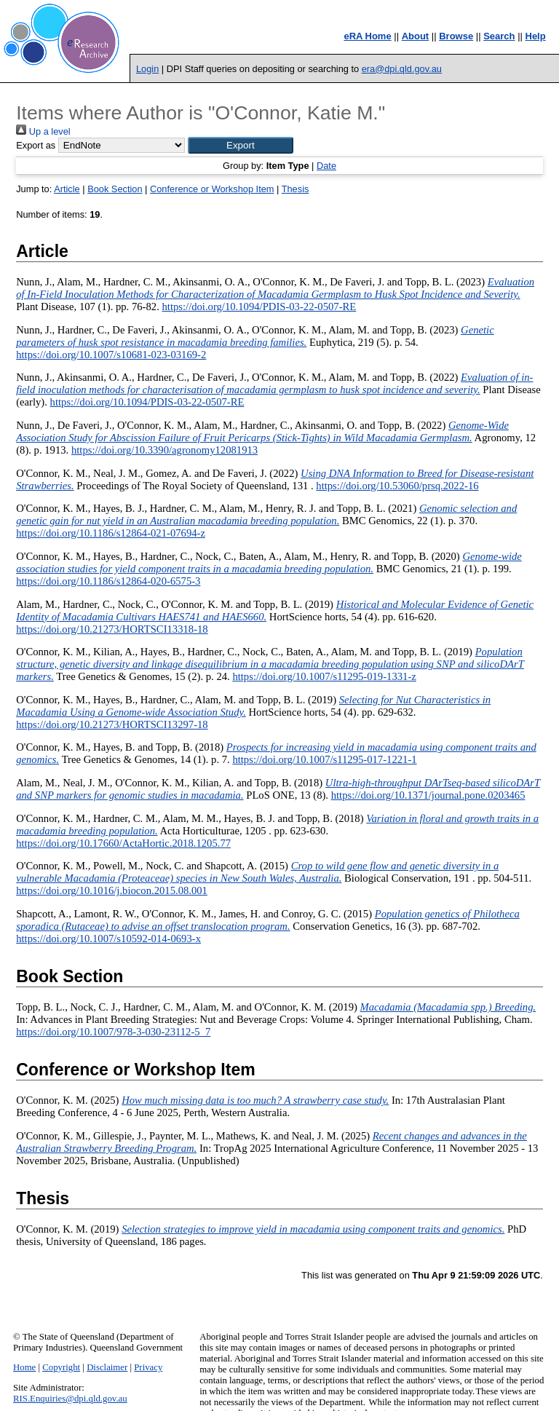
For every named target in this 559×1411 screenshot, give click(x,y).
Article (67, 188)
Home (24, 1367)
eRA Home (367, 36)
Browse (456, 36)
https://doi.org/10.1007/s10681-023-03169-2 (111, 354)
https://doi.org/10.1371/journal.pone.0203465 (428, 795)
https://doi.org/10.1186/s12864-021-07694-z (110, 533)
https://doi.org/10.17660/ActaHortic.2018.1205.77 (123, 843)
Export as (35, 145)
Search (499, 36)
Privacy (148, 1367)
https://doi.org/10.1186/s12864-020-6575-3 (108, 581)
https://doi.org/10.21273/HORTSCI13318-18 (112, 629)
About (415, 36)
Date (326, 165)
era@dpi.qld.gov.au (402, 68)
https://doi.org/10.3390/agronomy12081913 (164, 450)
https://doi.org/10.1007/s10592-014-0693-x (108, 938)
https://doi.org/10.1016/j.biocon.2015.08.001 (111, 890)
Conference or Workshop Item (212, 188)
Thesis (295, 188)
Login (147, 68)
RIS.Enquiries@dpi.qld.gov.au (70, 1399)
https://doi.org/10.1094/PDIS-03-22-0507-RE (259, 306)
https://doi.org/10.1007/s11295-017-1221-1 (324, 759)
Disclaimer (107, 1367)
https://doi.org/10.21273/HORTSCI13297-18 (112, 724)
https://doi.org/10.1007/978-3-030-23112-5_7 (113, 1032)
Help (536, 36)
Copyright (61, 1367)
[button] (240, 145)
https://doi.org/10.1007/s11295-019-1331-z (324, 676)
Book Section (114, 188)
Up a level (43, 131)
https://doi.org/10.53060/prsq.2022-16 (397, 485)
